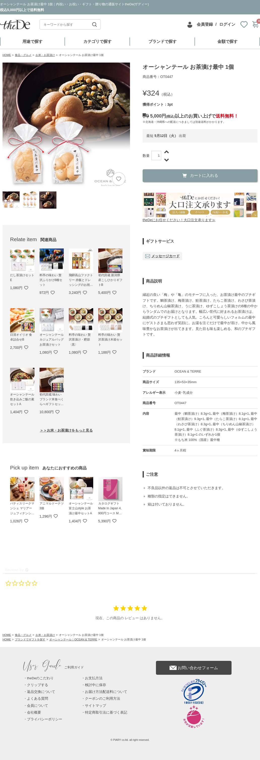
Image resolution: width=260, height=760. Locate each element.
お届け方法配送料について (106, 692)
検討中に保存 (95, 685)
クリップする (37, 685)
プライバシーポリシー (44, 719)
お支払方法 (94, 678)
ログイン (227, 24)
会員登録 (205, 24)
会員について (37, 706)
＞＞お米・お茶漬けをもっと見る (66, 430)
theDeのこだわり (40, 678)
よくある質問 (37, 698)
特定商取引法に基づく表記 (106, 712)
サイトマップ (95, 706)
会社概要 (34, 712)
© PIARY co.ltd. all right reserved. (130, 740)
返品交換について (41, 692)
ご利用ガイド (53, 667)
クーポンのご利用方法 (102, 698)
